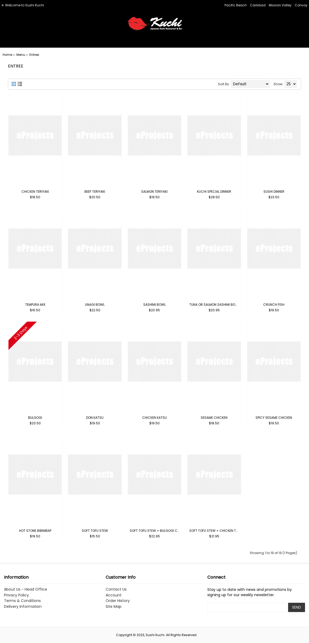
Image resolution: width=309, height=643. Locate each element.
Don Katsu (95, 417)
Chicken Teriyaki (35, 191)
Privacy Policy (16, 595)
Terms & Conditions (22, 600)
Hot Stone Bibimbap (35, 530)
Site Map (114, 606)
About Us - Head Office (25, 589)
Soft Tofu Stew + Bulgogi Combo (155, 530)
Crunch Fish (273, 304)
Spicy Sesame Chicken (274, 417)
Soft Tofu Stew (95, 530)
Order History (118, 600)
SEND (296, 607)
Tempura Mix (35, 304)
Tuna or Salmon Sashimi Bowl (214, 304)
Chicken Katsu (154, 417)
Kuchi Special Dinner (214, 191)
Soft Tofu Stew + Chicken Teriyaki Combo (215, 530)
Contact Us (116, 589)
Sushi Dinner (273, 191)
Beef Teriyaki (94, 191)
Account (114, 595)
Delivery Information (23, 606)
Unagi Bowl (95, 304)
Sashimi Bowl (154, 304)
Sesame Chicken (214, 417)
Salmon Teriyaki (154, 191)
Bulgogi (35, 417)
